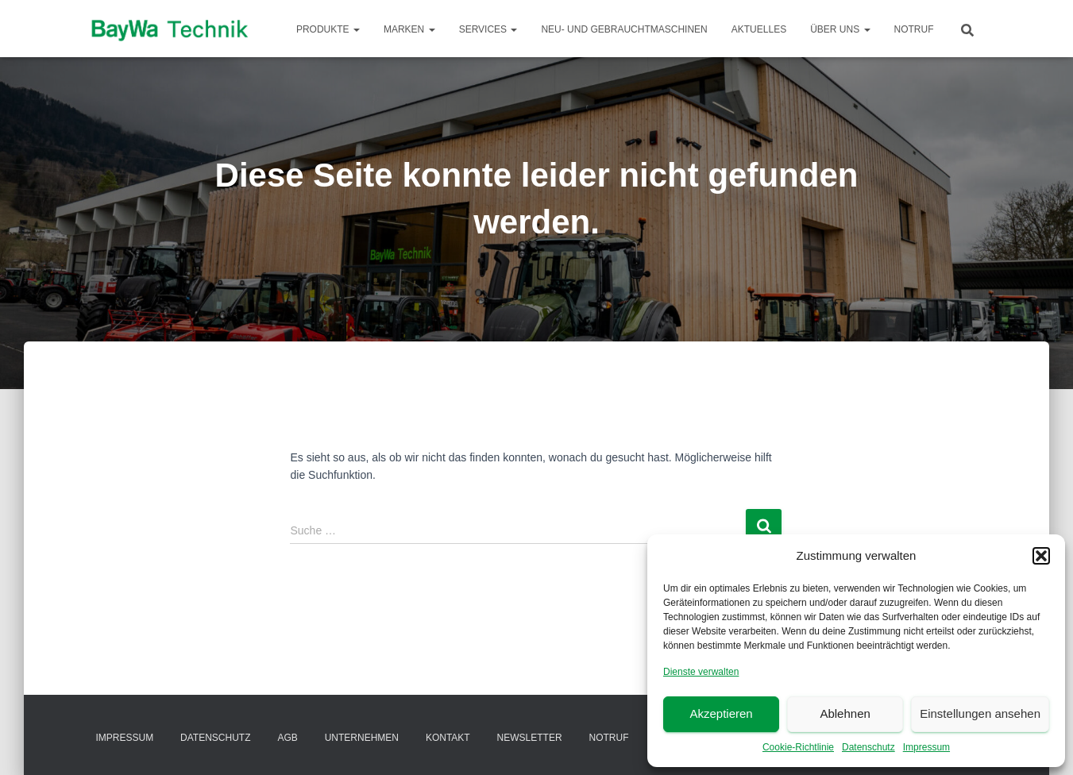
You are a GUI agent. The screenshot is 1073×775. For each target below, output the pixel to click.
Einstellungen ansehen (980, 713)
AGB (287, 737)
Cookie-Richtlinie (798, 747)
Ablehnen (845, 713)
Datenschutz (868, 747)
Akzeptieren (720, 713)
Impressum (926, 747)
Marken (409, 29)
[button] (1041, 556)
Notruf (914, 29)
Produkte (328, 29)
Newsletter (529, 737)
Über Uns (840, 29)
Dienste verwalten (701, 671)
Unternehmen (362, 737)
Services (488, 29)
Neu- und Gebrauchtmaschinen (624, 29)
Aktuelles (758, 29)
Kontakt (448, 737)
